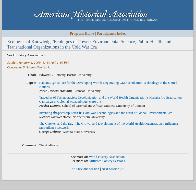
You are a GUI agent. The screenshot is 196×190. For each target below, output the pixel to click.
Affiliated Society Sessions (107, 161)
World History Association (107, 157)
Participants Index (111, 33)
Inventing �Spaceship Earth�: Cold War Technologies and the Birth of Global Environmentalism (105, 113)
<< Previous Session (85, 169)
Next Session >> (113, 169)
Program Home (82, 33)
